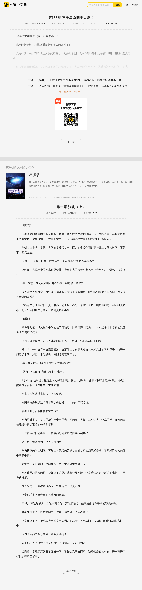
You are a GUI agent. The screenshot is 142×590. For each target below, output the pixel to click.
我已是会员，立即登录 (71, 92)
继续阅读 (71, 570)
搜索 (118, 5)
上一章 (71, 142)
